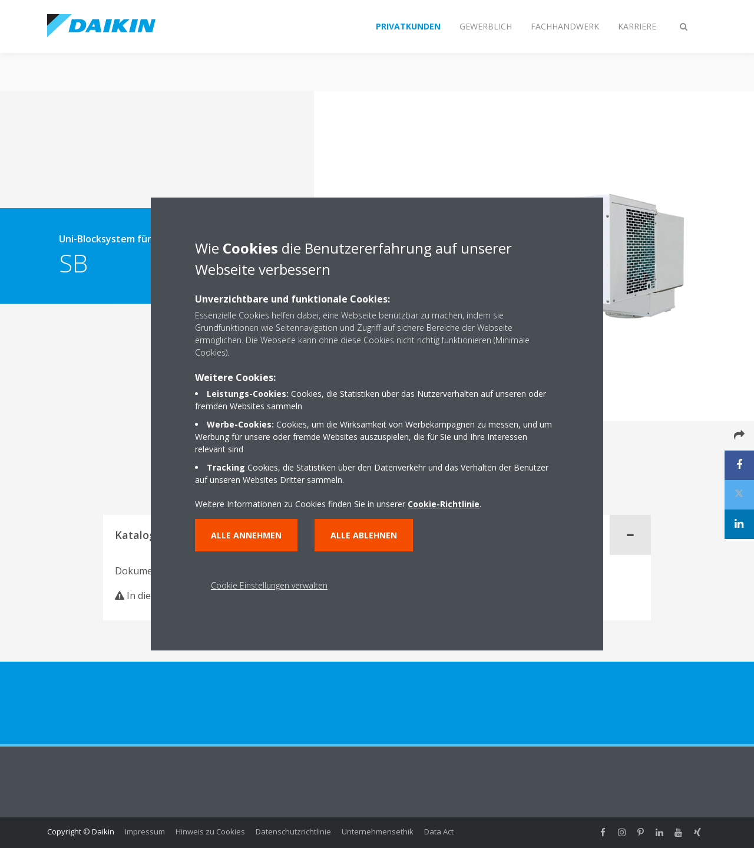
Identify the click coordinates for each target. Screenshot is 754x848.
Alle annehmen (246, 535)
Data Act (439, 831)
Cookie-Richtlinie (443, 504)
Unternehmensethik (378, 831)
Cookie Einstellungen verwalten (269, 585)
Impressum (145, 831)
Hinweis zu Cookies (210, 831)
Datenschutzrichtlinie (293, 831)
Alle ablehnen (363, 535)
